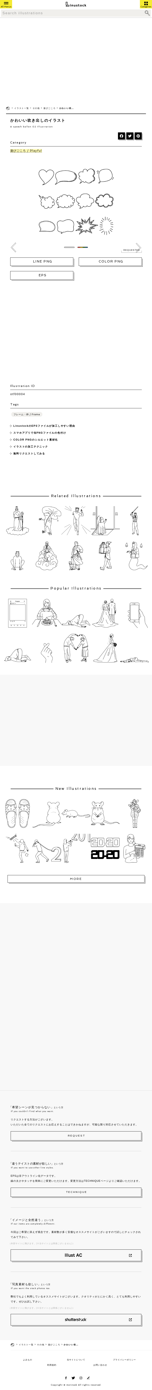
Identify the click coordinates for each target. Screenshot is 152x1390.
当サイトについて (76, 1360)
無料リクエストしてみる (29, 453)
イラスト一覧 (21, 108)
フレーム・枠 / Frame (27, 414)
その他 (36, 108)
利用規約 (51, 1365)
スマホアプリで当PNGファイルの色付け (39, 432)
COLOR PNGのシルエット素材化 (35, 439)
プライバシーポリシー (124, 1360)
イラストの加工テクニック (30, 446)
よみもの (27, 1360)
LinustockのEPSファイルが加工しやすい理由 (44, 425)
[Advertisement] (39, 61)
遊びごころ (49, 108)
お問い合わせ (100, 1365)
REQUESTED (131, 250)
